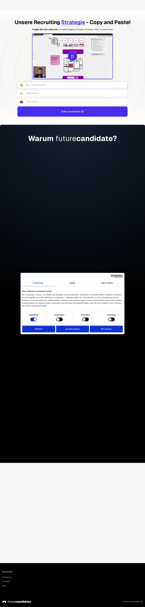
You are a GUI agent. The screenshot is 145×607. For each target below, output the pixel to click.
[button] (80, 5)
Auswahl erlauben (72, 329)
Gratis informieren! (23, 225)
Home (62, 5)
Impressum (6, 581)
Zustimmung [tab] (38, 283)
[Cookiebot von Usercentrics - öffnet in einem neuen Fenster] (113, 276)
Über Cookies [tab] (107, 283)
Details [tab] (72, 283)
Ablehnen (39, 329)
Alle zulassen (106, 329)
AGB (4, 586)
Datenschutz (7, 577)
